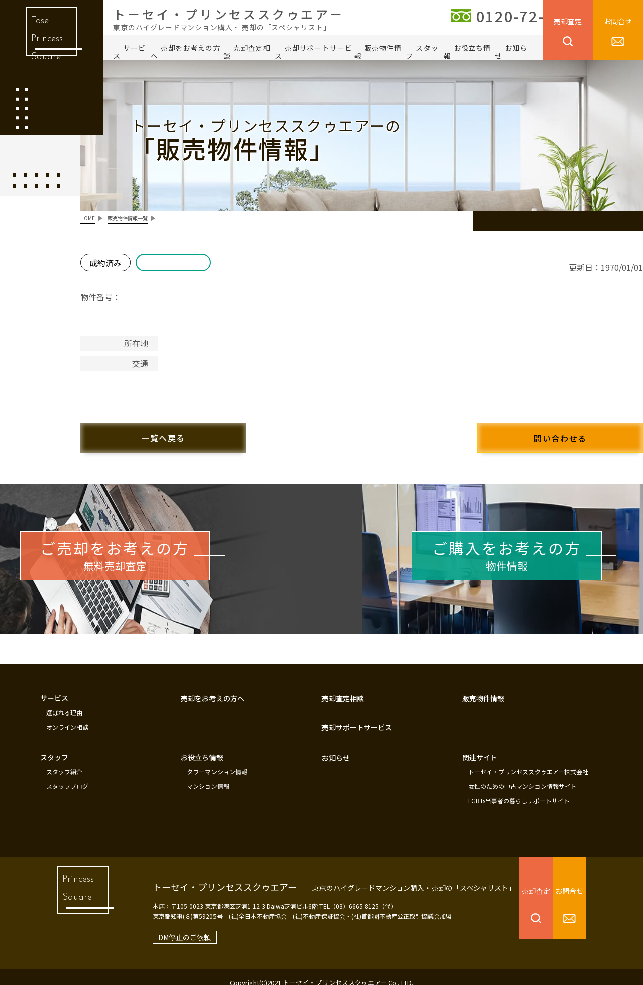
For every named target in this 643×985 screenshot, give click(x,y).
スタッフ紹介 (64, 763)
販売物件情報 (377, 52)
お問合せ (618, 21)
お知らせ (511, 52)
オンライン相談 (67, 720)
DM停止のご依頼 (167, 925)
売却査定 (568, 21)
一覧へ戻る (181, 432)
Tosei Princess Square (44, 45)
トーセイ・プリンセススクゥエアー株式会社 (528, 763)
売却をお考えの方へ (186, 52)
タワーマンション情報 (217, 763)
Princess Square (73, 891)
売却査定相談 (246, 52)
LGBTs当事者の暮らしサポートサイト (519, 790)
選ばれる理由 (64, 706)
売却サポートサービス (313, 52)
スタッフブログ (67, 776)
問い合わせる (542, 432)
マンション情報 (208, 776)
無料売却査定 (146, 555)
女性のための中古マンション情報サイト (522, 776)
